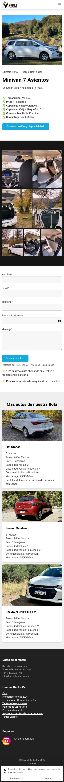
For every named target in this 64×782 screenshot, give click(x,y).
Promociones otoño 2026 (15, 696)
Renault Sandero (16, 528)
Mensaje (6, 329)
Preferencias (16, 778)
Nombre (6, 274)
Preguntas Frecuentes (13, 710)
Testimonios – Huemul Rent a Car (19, 700)
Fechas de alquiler (12, 315)
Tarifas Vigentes (10, 717)
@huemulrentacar (24, 738)
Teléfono (7, 301)
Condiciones (48, 365)
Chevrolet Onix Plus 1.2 (21, 612)
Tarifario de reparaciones (14, 703)
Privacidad (34, 365)
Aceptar (48, 778)
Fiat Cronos (13, 447)
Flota (4, 693)
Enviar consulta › (15, 358)
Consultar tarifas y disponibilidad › (25, 126)
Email (5, 288)
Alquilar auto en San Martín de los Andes (22, 713)
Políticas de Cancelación (14, 707)
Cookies (32, 763)
